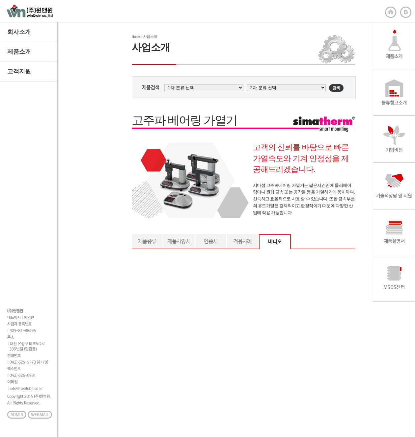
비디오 (275, 241)
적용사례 (242, 241)
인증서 (210, 241)
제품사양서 (178, 241)
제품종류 (147, 241)
